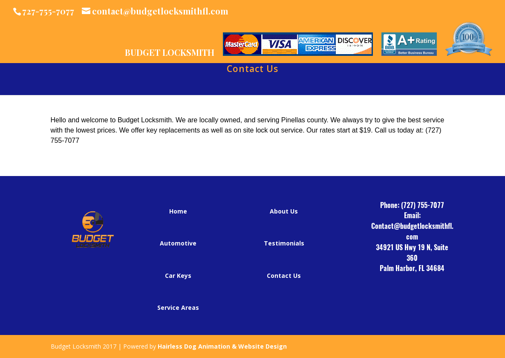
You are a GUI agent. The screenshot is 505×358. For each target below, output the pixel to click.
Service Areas (178, 307)
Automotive (178, 243)
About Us (284, 211)
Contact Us (252, 70)
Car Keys (178, 275)
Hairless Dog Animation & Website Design (222, 346)
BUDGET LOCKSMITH (169, 53)
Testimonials (284, 243)
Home (178, 211)
